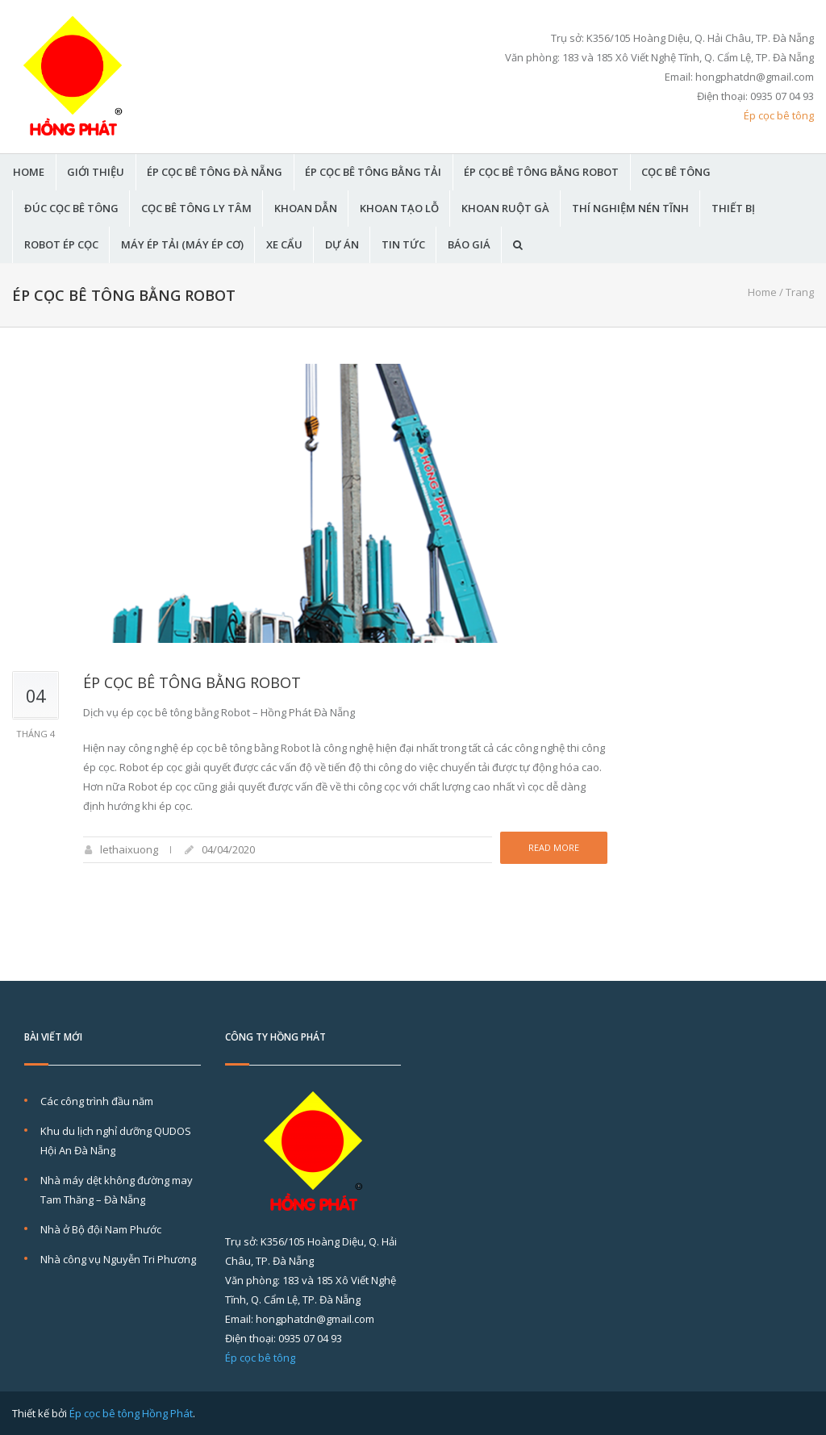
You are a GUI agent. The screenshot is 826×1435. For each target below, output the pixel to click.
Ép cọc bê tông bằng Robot (541, 172)
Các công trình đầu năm (96, 1101)
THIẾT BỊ (733, 208)
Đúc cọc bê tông (71, 208)
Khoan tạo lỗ (399, 208)
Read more (553, 847)
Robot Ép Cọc (61, 245)
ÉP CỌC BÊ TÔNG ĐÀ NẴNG (214, 172)
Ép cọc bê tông (779, 115)
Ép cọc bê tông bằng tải (373, 172)
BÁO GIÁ (469, 245)
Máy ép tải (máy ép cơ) (182, 245)
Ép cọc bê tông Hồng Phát (131, 1413)
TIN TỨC (403, 245)
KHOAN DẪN (305, 208)
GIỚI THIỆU (95, 172)
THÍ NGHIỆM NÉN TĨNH (630, 208)
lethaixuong (129, 849)
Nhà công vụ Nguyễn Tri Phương (118, 1259)
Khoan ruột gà (505, 208)
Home (762, 292)
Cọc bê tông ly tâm (196, 208)
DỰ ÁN (342, 245)
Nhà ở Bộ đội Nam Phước (100, 1229)
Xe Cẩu (284, 245)
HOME (28, 172)
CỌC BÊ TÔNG (676, 172)
